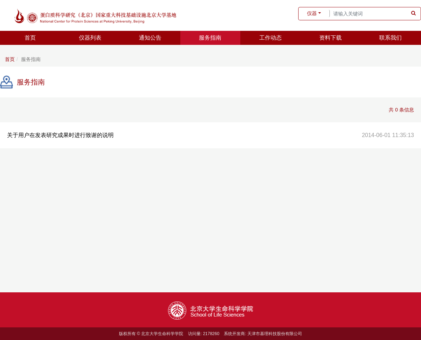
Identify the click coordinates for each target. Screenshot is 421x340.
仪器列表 (90, 38)
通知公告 (150, 38)
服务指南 (210, 38)
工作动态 (270, 38)
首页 (30, 38)
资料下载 (330, 38)
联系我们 (390, 38)
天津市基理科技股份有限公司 (274, 333)
